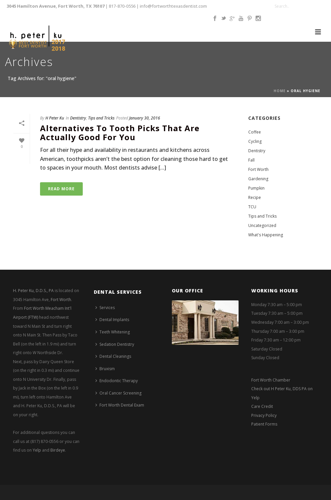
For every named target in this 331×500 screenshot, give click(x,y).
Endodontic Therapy (116, 381)
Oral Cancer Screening (118, 393)
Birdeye (57, 450)
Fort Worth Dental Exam (119, 405)
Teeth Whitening (112, 332)
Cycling (255, 141)
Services (105, 307)
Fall (251, 160)
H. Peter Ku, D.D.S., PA (33, 290)
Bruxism (105, 368)
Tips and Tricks (101, 118)
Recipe (254, 197)
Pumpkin (256, 188)
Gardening (258, 179)
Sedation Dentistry (114, 344)
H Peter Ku (54, 118)
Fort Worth (258, 169)
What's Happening (265, 235)
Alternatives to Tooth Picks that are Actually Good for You (120, 132)
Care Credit (262, 406)
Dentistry (78, 118)
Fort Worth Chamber (270, 380)
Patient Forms (264, 424)
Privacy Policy (264, 415)
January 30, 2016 (144, 118)
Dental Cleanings (113, 356)
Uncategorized (262, 225)
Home (280, 90)
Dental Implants (112, 319)
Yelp (37, 450)
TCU (252, 207)
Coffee (254, 132)
